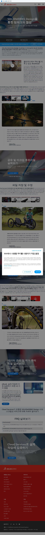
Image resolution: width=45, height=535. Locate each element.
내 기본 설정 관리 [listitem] (27, 271)
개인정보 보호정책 (7, 265)
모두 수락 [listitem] (38, 271)
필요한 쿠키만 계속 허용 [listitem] (36, 250)
